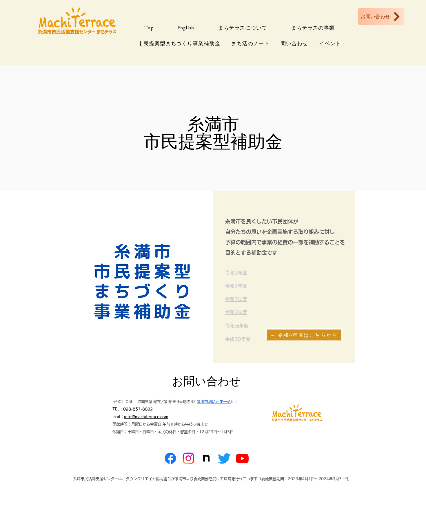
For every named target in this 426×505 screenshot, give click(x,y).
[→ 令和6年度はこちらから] (304, 334)
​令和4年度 (236, 286)
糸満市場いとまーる (214, 401)
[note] (206, 458)
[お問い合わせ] (381, 16)
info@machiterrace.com (146, 417)
